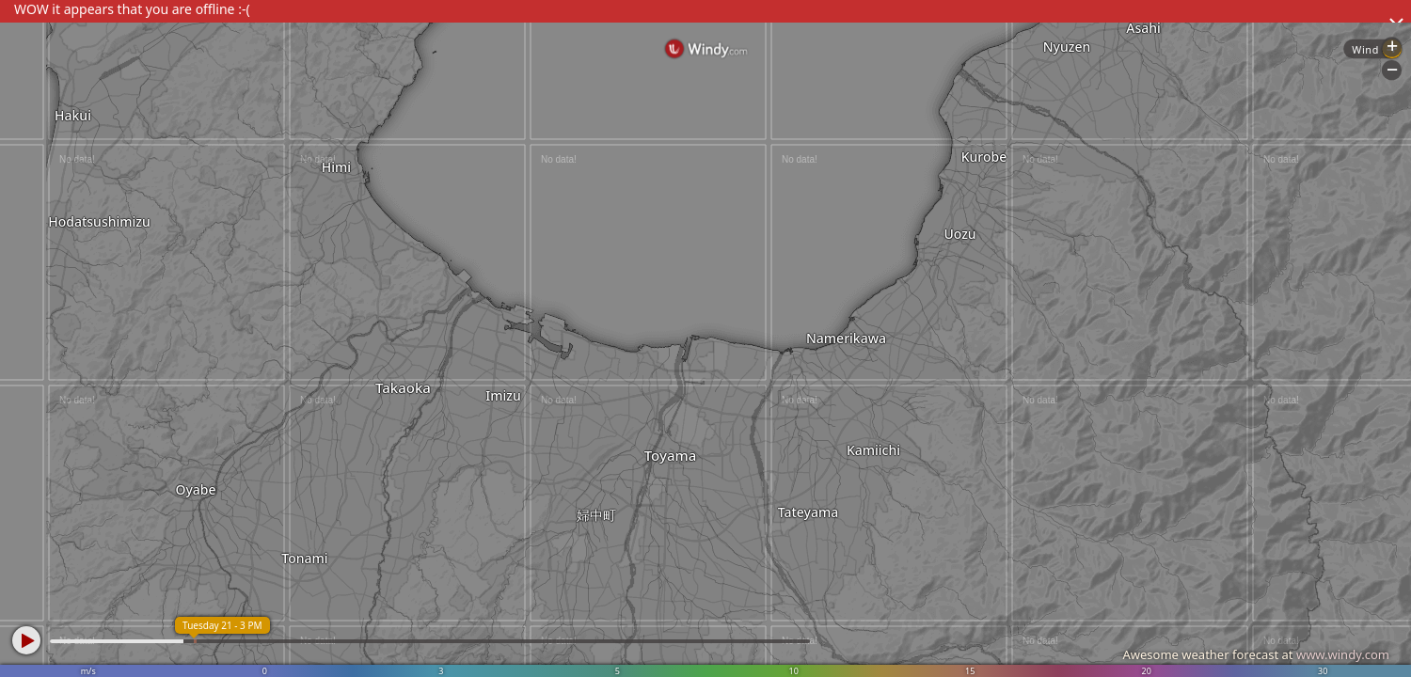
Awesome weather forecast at (1255, 654)
